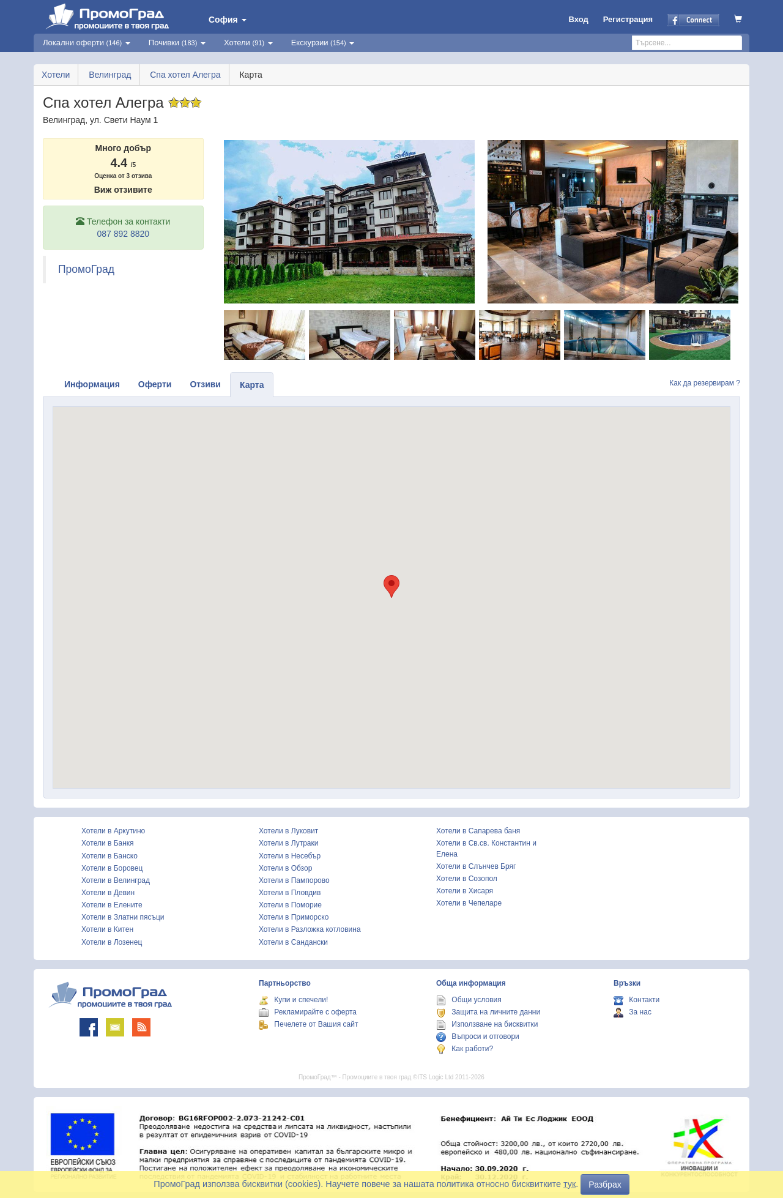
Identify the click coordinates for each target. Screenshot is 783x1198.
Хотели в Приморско (293, 917)
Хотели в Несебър (290, 856)
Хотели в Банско (109, 856)
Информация (92, 384)
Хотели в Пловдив (290, 892)
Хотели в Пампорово (294, 880)
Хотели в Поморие (290, 905)
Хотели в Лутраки (288, 843)
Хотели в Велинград (115, 880)
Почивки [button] (177, 42)
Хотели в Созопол (466, 878)
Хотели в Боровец (112, 868)
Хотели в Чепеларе (469, 903)
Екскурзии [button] (323, 42)
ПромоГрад (86, 269)
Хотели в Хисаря (464, 891)
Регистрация (628, 19)
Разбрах (604, 1184)
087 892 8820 (123, 234)
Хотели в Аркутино (113, 831)
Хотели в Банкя (107, 843)
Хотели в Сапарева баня (478, 831)
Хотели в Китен (107, 929)
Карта (252, 385)
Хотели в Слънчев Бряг (476, 866)
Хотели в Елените (112, 905)
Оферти (155, 384)
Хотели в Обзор (285, 868)
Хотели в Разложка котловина (310, 929)
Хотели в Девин (108, 892)
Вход (578, 19)
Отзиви (205, 384)
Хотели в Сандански (293, 942)
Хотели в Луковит (288, 831)
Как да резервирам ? (704, 383)
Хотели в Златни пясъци (123, 917)
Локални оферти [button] (86, 42)
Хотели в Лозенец (111, 942)
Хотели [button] (248, 42)
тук (569, 1184)
